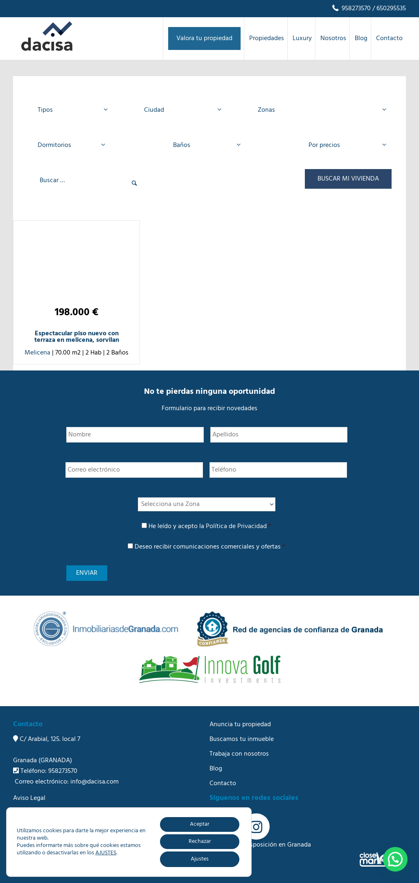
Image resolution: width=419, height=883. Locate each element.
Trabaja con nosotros (239, 754)
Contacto (223, 783)
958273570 (351, 8)
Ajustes (200, 859)
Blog (216, 768)
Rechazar (200, 841)
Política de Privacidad (236, 526)
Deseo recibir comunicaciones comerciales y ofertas (210, 547)
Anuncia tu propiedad (240, 724)
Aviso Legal (29, 798)
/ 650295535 (388, 8)
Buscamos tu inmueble (242, 739)
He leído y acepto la (210, 526)
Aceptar (200, 824)
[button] (395, 859)
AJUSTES (105, 853)
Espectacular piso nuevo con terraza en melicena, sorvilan (76, 337)
